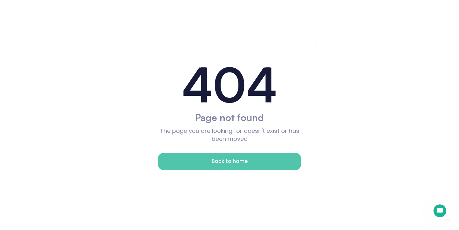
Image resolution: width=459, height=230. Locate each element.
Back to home (230, 161)
